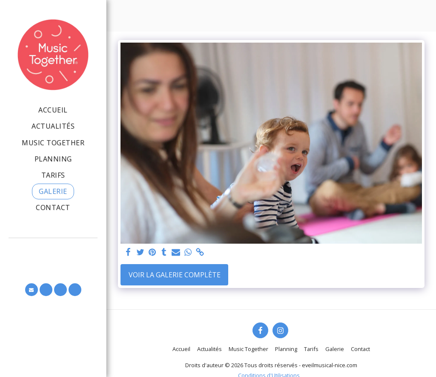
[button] (31, 289)
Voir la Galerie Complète (175, 274)
